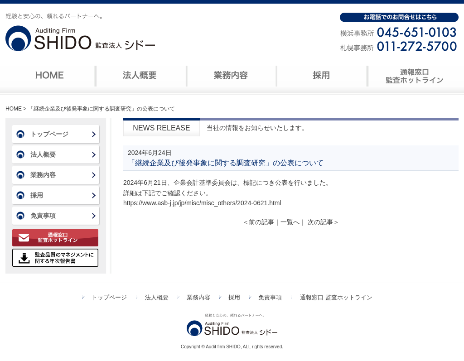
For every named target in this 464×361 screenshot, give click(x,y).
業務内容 (230, 76)
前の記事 (258, 222)
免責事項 (43, 215)
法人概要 (139, 76)
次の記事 (323, 222)
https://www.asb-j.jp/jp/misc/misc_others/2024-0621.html (202, 203)
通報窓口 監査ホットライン (55, 237)
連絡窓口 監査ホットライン (412, 76)
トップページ (49, 134)
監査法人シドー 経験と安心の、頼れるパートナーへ (80, 33)
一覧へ (290, 222)
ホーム (49, 76)
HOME (13, 109)
